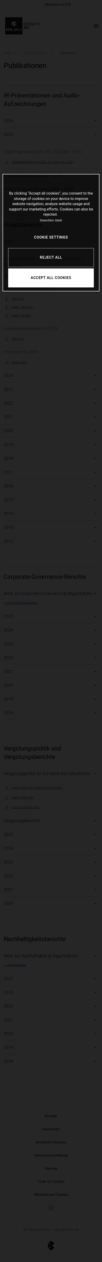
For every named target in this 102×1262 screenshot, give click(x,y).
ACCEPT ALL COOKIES (51, 278)
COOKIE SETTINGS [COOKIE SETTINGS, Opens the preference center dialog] (51, 237)
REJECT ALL (51, 257)
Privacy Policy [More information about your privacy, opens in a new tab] (47, 220)
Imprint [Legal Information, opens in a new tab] (58, 220)
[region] (51, 232)
